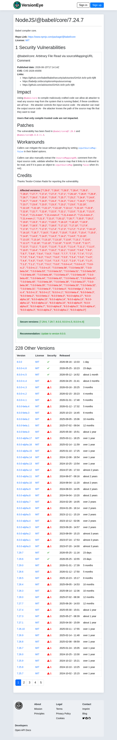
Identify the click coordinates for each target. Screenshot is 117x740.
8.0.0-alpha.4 (24, 520)
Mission (38, 709)
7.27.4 (20, 609)
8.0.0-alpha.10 (24, 482)
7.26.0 (20, 654)
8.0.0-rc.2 (22, 393)
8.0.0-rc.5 (22, 374)
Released (65, 355)
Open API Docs (23, 730)
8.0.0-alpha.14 (24, 457)
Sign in (83, 5)
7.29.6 (20, 559)
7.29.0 (20, 565)
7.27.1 (20, 622)
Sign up (96, 5)
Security (51, 355)
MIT (27, 40)
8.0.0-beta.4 (23, 406)
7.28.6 (20, 571)
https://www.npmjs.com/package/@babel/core (51, 36)
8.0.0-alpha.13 (24, 463)
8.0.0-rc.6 (22, 368)
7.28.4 (20, 584)
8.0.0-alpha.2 (24, 533)
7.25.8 (20, 667)
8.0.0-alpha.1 (24, 540)
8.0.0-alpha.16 (24, 444)
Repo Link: (21, 36)
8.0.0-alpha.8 (24, 495)
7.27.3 (20, 616)
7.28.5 (20, 578)
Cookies (60, 718)
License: (20, 40)
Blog (84, 713)
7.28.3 (20, 590)
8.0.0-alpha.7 (24, 501)
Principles (39, 713)
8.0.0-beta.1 (23, 425)
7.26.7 (20, 648)
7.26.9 (20, 635)
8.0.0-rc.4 (22, 381)
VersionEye (32, 5)
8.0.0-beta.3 (23, 412)
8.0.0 (19, 362)
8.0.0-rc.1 (22, 400)
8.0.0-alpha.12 (24, 470)
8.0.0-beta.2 (23, 419)
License (39, 355)
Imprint (86, 709)
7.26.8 (20, 641)
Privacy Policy (63, 713)
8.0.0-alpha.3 (24, 527)
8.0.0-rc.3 (22, 387)
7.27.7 (20, 603)
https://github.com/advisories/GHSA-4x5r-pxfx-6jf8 (48, 84)
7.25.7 (20, 673)
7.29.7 (20, 552)
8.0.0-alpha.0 (24, 546)
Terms (59, 709)
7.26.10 (21, 629)
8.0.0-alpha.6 (24, 508)
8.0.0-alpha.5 (24, 514)
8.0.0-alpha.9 (24, 489)
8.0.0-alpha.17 (24, 438)
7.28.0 (20, 597)
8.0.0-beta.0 (23, 431)
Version (21, 355)
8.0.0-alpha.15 (24, 451)
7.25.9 (20, 660)
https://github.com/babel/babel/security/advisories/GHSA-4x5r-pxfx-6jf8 (59, 77)
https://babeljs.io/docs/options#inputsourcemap (47, 81)
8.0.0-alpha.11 (24, 476)
